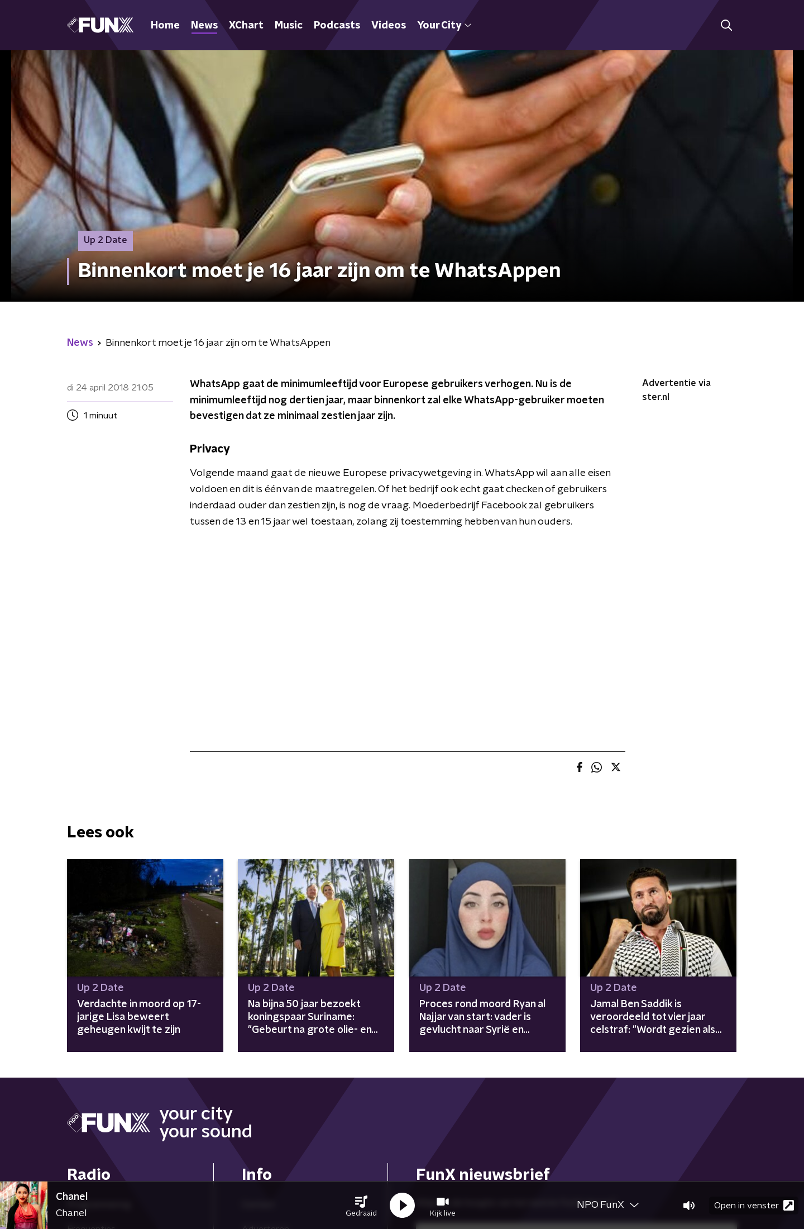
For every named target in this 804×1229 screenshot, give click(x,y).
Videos (388, 26)
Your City (444, 26)
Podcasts (337, 26)
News (204, 26)
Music (289, 26)
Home (165, 26)
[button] (361, 1205)
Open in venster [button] (754, 1205)
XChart (246, 26)
